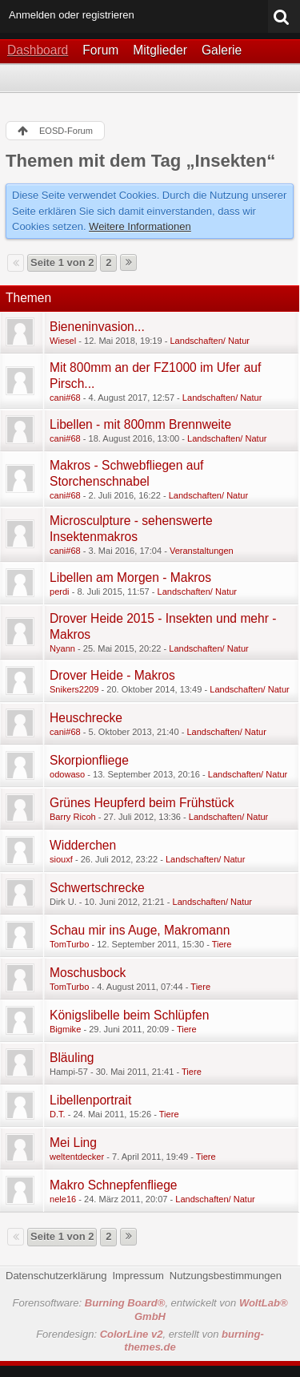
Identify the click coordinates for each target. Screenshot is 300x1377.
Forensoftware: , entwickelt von (149, 1309)
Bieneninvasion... (97, 326)
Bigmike (65, 1029)
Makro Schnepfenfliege (114, 1185)
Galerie (222, 50)
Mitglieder (160, 50)
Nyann (62, 648)
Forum (100, 50)
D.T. (58, 1114)
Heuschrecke (86, 718)
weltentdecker (77, 1156)
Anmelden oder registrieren (71, 15)
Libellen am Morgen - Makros (130, 577)
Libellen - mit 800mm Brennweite (140, 424)
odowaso (67, 774)
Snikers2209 (74, 689)
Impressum (137, 1276)
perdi (60, 591)
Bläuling (72, 1057)
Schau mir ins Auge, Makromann (140, 930)
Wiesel (63, 340)
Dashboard (37, 50)
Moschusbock (88, 972)
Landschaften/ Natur (210, 340)
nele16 (63, 1199)
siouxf (61, 859)
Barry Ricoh (73, 817)
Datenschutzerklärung (56, 1276)
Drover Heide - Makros (112, 675)
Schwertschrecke (97, 887)
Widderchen (83, 845)
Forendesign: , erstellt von (150, 1341)
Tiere (222, 944)
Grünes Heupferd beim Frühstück (142, 803)
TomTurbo (69, 944)
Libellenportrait (90, 1100)
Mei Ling (73, 1142)
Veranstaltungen (202, 550)
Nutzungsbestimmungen (226, 1276)
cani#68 (65, 397)
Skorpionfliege (89, 760)
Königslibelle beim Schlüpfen (129, 1015)
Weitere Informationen (140, 226)
